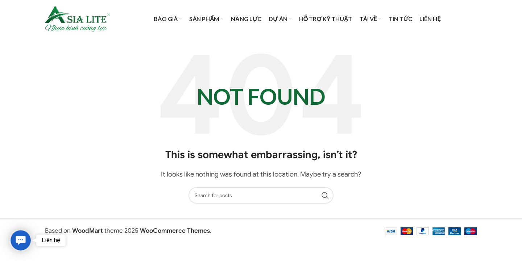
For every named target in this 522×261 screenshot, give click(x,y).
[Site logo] (77, 18)
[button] (20, 240)
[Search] (261, 195)
